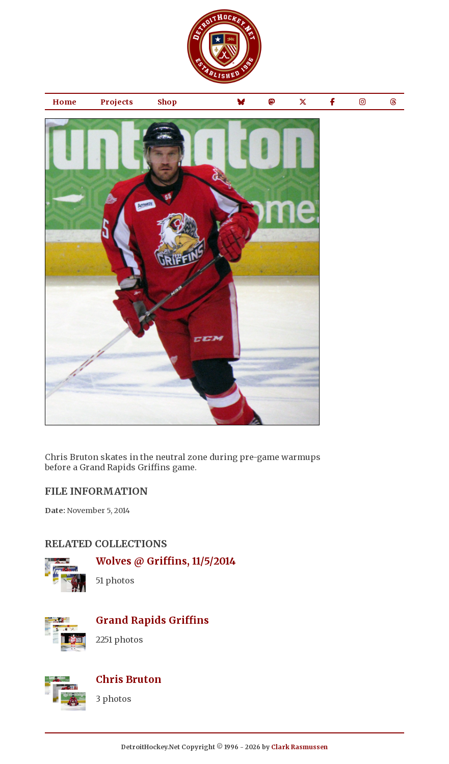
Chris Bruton (129, 679)
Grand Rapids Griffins (152, 620)
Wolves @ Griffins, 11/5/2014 (166, 561)
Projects (116, 102)
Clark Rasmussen (299, 747)
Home (64, 102)
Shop (167, 102)
